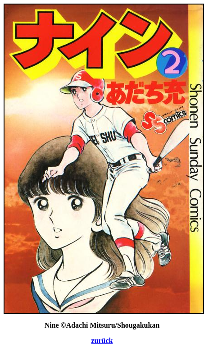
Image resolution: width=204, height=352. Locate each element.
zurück (102, 340)
